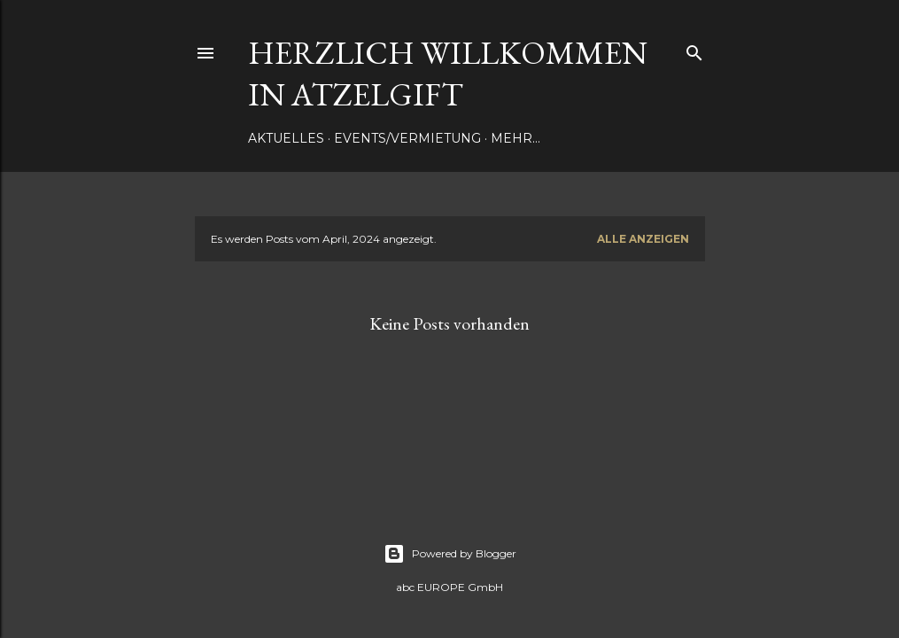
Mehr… (515, 138)
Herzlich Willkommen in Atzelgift (447, 73)
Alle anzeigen (643, 238)
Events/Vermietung (407, 138)
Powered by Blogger (450, 553)
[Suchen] (694, 49)
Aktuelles (286, 138)
